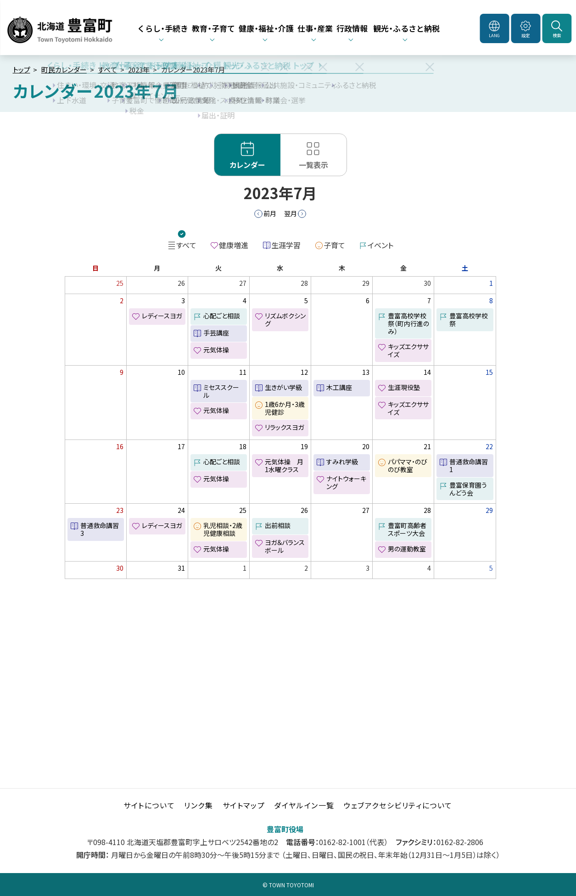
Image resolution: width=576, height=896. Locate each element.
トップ (21, 69)
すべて (107, 69)
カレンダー (247, 164)
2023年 (139, 69)
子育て (334, 244)
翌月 (290, 213)
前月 (269, 213)
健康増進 (233, 244)
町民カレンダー (64, 69)
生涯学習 (286, 244)
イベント (380, 244)
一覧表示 (313, 164)
